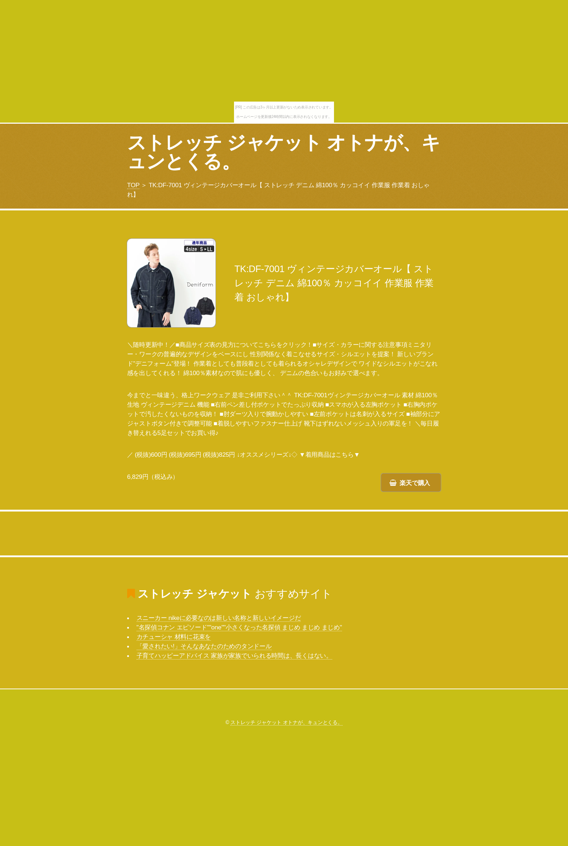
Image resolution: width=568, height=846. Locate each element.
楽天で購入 (415, 482)
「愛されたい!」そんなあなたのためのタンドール (204, 646)
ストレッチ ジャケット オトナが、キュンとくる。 (283, 152)
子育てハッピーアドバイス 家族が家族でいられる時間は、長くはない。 (234, 655)
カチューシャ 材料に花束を (174, 636)
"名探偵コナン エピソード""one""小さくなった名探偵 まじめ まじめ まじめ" (239, 627)
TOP (133, 185)
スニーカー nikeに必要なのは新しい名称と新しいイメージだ (219, 617)
